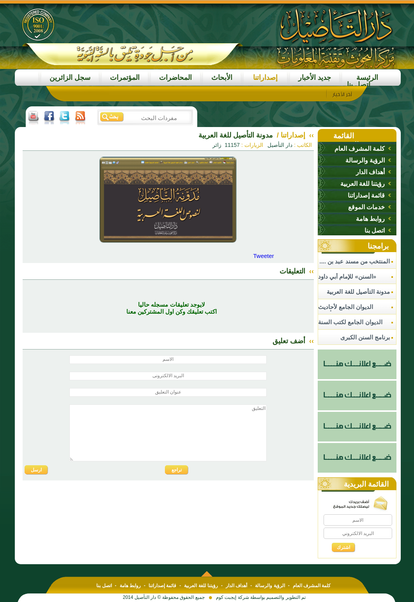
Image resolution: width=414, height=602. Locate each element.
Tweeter (263, 255)
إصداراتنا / (290, 135)
